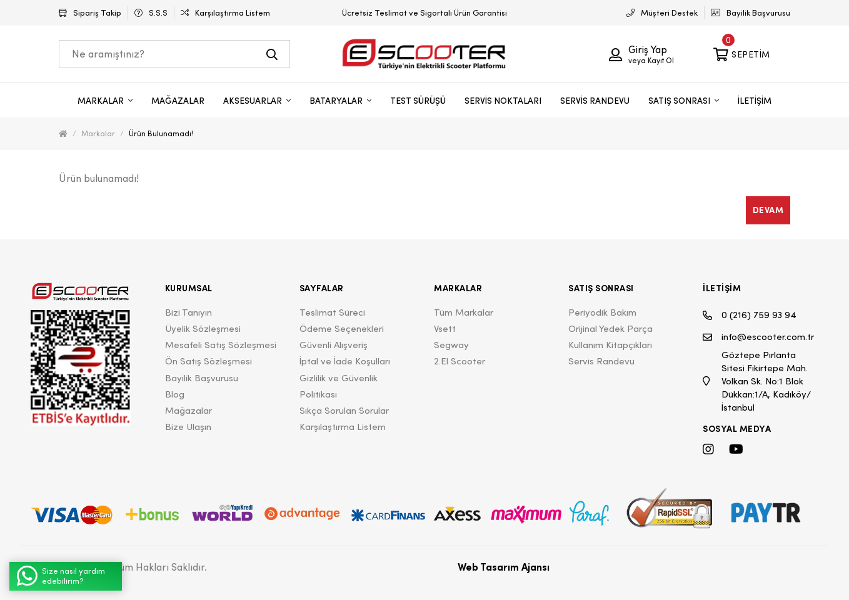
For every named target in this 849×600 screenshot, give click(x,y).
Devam (768, 210)
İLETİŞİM (754, 100)
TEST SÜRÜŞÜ (418, 100)
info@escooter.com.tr (758, 337)
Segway (451, 345)
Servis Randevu (601, 361)
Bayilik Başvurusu (201, 378)
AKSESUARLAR (253, 100)
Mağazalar (188, 410)
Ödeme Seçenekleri (341, 328)
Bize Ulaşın (188, 426)
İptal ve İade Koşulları (344, 361)
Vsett (445, 328)
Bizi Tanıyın (188, 312)
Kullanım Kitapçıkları (610, 345)
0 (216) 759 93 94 (749, 315)
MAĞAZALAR (177, 100)
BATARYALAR (336, 100)
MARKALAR (102, 100)
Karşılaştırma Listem (342, 426)
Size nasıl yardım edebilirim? (61, 576)
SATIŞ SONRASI (680, 100)
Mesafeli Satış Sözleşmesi (220, 345)
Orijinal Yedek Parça (610, 328)
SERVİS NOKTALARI (503, 100)
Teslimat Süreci (332, 312)
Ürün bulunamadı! (161, 133)
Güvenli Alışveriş (333, 345)
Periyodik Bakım (602, 312)
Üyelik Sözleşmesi (203, 328)
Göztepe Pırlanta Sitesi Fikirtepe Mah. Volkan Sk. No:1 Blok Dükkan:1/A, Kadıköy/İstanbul (757, 381)
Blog (174, 394)
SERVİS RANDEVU (595, 100)
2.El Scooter (459, 361)
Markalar (98, 133)
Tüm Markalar (463, 312)
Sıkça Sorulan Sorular (344, 410)
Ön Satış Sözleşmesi (208, 361)
